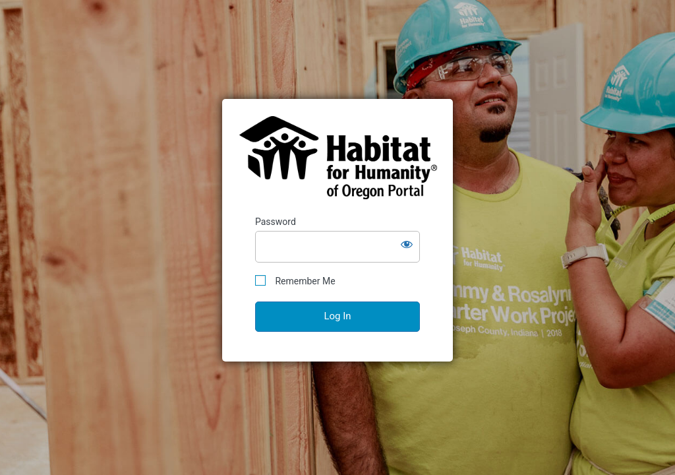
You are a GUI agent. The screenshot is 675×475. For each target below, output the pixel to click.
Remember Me (295, 280)
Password (275, 221)
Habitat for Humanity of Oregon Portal (338, 157)
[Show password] (407, 244)
